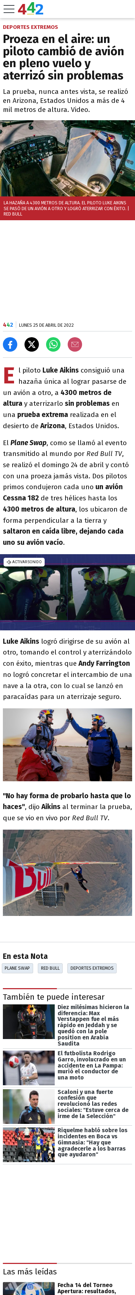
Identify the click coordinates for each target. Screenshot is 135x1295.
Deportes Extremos (92, 968)
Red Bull (50, 968)
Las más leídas (30, 1272)
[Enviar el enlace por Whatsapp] (53, 344)
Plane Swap (17, 968)
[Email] (75, 344)
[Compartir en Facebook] (10, 344)
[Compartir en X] (31, 344)
